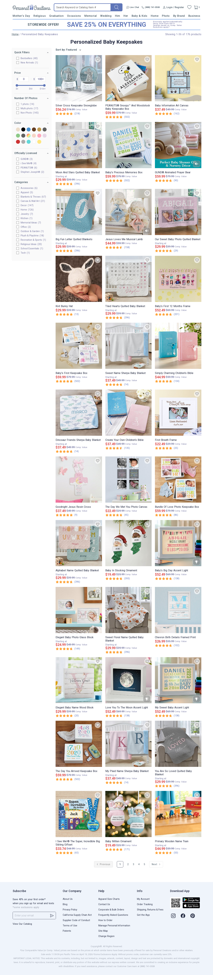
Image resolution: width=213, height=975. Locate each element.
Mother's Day (21, 15)
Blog (65, 904)
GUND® (27, 159)
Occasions (74, 15)
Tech (25, 252)
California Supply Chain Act (77, 915)
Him (117, 15)
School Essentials (32, 248)
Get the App (143, 915)
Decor (27, 205)
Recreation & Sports (33, 240)
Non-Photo (30, 112)
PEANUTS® (29, 167)
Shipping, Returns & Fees (150, 909)
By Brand (179, 15)
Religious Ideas (31, 244)
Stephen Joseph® (32, 172)
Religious (39, 15)
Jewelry (27, 214)
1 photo (27, 104)
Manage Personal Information (114, 925)
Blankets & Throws (33, 196)
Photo (166, 15)
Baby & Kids (139, 15)
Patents (67, 931)
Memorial (90, 15)
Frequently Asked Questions (113, 915)
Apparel (27, 192)
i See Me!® (28, 163)
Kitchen (26, 218)
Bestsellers (29, 58)
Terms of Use (70, 925)
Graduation (56, 15)
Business (194, 15)
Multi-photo (29, 108)
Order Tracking (145, 904)
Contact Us (104, 904)
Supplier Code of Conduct (76, 920)
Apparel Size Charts (109, 899)
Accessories (29, 188)
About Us (68, 899)
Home (154, 15)
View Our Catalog (22, 923)
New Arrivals (29, 62)
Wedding (105, 15)
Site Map (103, 931)
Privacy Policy (70, 909)
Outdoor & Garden (32, 231)
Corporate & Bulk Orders (111, 909)
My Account (143, 899)
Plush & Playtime (32, 235)
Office (26, 227)
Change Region (106, 936)
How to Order (105, 920)
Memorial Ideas (31, 222)
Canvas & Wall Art (33, 201)
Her (125, 15)
